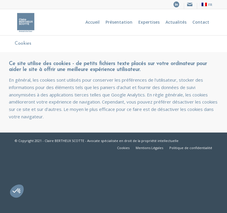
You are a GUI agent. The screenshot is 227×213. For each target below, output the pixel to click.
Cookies (23, 43)
